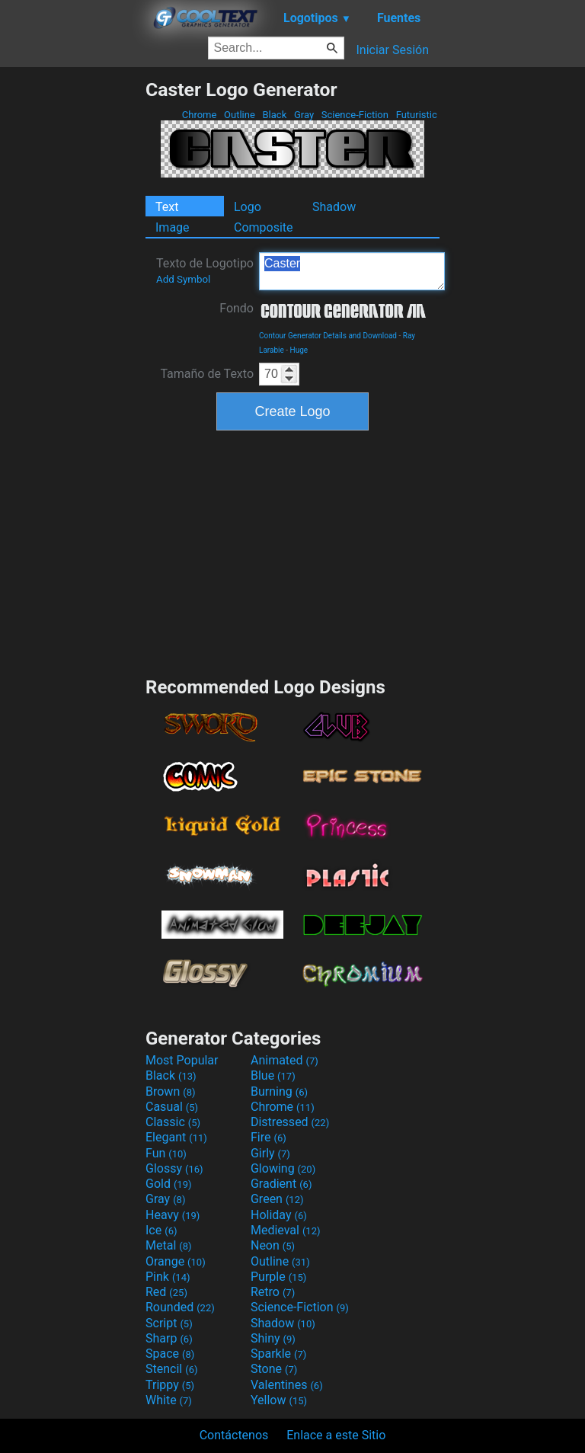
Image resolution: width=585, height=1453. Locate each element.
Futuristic (416, 114)
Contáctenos (234, 1435)
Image (172, 227)
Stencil (171, 1369)
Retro (273, 1292)
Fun (166, 1153)
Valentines (287, 1385)
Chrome (199, 114)
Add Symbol (183, 279)
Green (277, 1199)
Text (166, 207)
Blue (273, 1075)
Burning (279, 1091)
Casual (171, 1106)
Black (274, 114)
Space (169, 1353)
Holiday (279, 1215)
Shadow (334, 207)
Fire (268, 1137)
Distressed (290, 1122)
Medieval (286, 1230)
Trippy (169, 1385)
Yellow (279, 1400)
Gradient (281, 1183)
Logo (247, 207)
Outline (239, 114)
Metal (168, 1245)
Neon (273, 1245)
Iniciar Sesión (392, 50)
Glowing (283, 1168)
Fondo (236, 308)
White (168, 1400)
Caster (352, 271)
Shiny (273, 1338)
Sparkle (278, 1353)
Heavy (172, 1215)
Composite (263, 227)
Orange (175, 1261)
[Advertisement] (72, 307)
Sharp (169, 1338)
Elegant (176, 1137)
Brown (170, 1091)
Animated (284, 1060)
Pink (167, 1276)
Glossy (174, 1168)
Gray (304, 114)
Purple (278, 1276)
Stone (274, 1369)
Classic (172, 1122)
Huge (299, 350)
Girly (270, 1153)
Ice (161, 1230)
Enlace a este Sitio (335, 1435)
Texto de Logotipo (205, 270)
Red (166, 1292)
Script (169, 1323)
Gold (168, 1183)
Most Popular (182, 1060)
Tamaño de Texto (207, 373)
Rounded (180, 1307)
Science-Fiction (355, 114)
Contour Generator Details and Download (328, 335)
